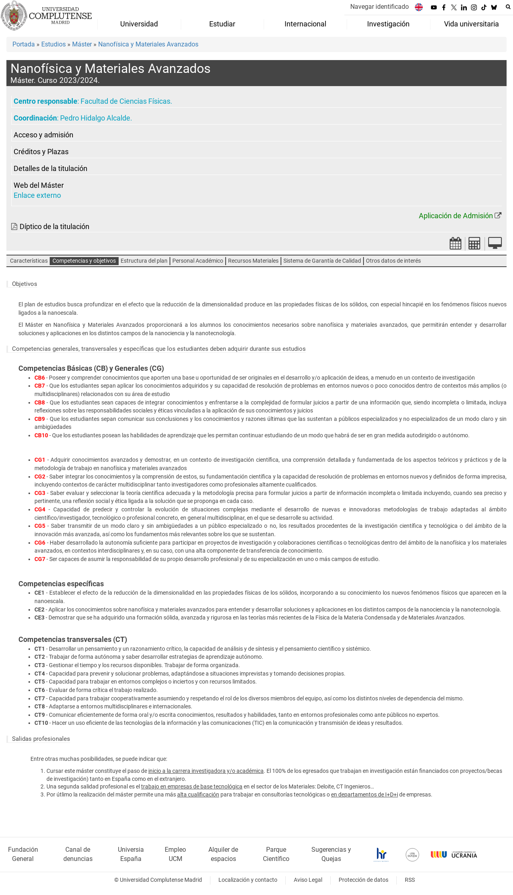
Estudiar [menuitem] (222, 24)
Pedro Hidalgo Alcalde (95, 118)
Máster (82, 44)
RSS (410, 880)
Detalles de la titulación (50, 169)
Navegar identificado (379, 6)
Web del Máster (39, 185)
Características (29, 260)
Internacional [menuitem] (305, 24)
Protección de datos (363, 880)
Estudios (53, 44)
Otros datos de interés (393, 260)
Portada (23, 44)
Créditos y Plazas (41, 152)
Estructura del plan (144, 260)
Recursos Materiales (253, 260)
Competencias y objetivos (84, 260)
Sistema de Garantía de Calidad (322, 260)
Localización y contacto (247, 880)
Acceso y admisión (43, 135)
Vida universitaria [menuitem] (471, 24)
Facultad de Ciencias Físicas (125, 101)
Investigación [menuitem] (388, 24)
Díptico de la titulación (54, 227)
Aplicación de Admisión (456, 216)
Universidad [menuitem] (139, 24)
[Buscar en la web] (508, 7)
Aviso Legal (308, 880)
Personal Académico (197, 260)
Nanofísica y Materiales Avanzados (148, 44)
